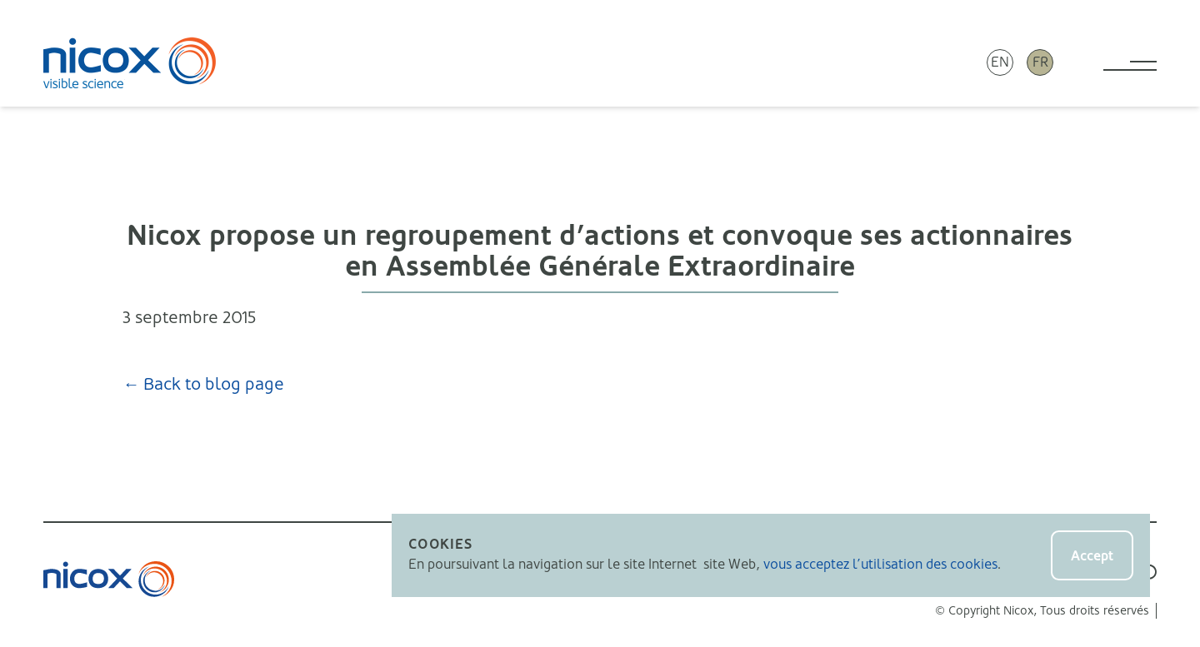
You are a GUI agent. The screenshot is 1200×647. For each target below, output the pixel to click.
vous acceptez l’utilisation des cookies (880, 564)
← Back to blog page (203, 384)
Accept (1092, 556)
